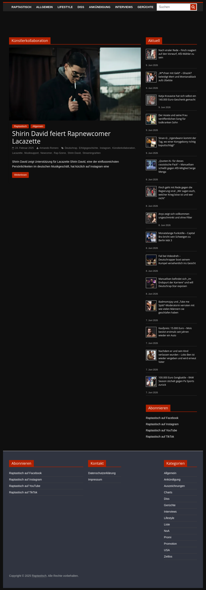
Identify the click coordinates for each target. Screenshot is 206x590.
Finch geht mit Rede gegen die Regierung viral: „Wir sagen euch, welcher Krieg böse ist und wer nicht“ (177, 193)
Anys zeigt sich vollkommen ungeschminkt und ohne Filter (175, 215)
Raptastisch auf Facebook (162, 418)
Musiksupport (31, 153)
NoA (166, 530)
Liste (167, 524)
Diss (81, 7)
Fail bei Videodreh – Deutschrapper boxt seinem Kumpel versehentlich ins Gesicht (177, 259)
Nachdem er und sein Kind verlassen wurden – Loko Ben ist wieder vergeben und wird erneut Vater (177, 356)
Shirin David (74, 153)
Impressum (95, 479)
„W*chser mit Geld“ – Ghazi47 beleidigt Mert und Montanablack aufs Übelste (177, 76)
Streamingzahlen (91, 153)
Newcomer (46, 153)
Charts (168, 492)
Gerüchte (145, 7)
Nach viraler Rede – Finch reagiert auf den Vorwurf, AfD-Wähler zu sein (177, 54)
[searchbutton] (193, 7)
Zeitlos (168, 556)
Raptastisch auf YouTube (161, 430)
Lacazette (17, 153)
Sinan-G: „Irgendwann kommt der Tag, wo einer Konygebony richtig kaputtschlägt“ (177, 141)
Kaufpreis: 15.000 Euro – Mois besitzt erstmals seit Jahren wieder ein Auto (175, 331)
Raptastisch (21, 7)
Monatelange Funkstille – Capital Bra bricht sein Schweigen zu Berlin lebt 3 (177, 236)
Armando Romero (49, 148)
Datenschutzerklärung (101, 473)
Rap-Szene (60, 153)
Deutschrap (71, 148)
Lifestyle (65, 7)
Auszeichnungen (174, 486)
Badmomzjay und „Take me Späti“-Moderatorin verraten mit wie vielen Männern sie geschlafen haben (177, 307)
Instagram (105, 148)
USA (167, 550)
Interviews (124, 7)
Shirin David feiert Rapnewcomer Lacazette (61, 137)
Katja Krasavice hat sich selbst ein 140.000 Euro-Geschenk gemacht (177, 97)
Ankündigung (99, 7)
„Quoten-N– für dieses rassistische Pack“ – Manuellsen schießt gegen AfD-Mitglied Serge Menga (177, 166)
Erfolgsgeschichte (88, 148)
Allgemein (44, 7)
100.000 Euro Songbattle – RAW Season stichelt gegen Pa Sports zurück (176, 381)
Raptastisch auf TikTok (160, 436)
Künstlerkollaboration (123, 148)
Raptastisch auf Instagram (162, 424)
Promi (167, 537)
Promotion (170, 543)
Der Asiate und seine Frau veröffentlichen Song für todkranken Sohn (173, 119)
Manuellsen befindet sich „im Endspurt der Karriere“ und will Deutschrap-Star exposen (176, 282)
